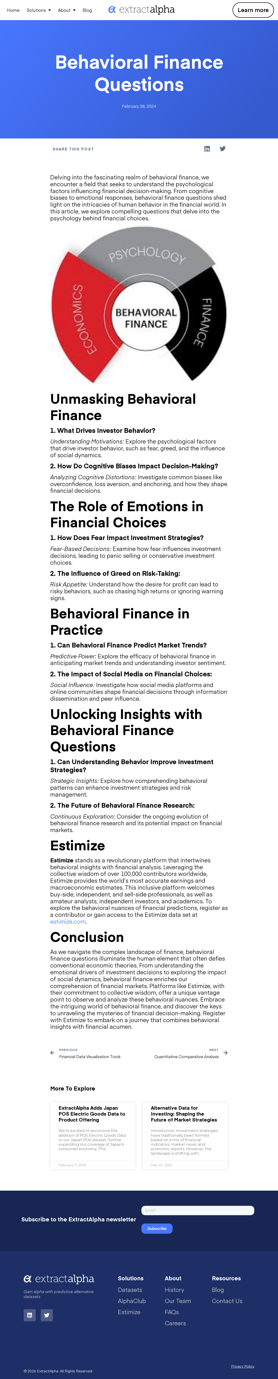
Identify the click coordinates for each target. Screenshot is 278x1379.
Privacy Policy (242, 1366)
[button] (207, 148)
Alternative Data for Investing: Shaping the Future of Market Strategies (184, 1113)
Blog (87, 10)
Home (13, 10)
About (67, 9)
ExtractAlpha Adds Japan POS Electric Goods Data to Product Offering (91, 1113)
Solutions (39, 9)
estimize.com (68, 921)
